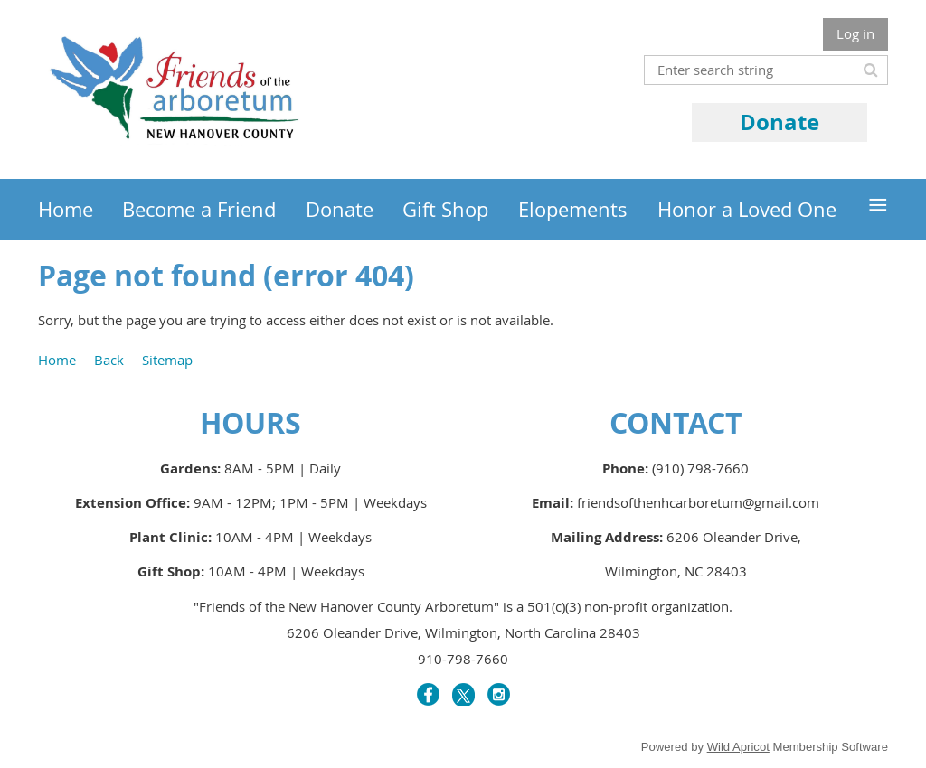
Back (109, 360)
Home (57, 360)
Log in (855, 33)
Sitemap (167, 360)
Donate (779, 122)
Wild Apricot (738, 747)
